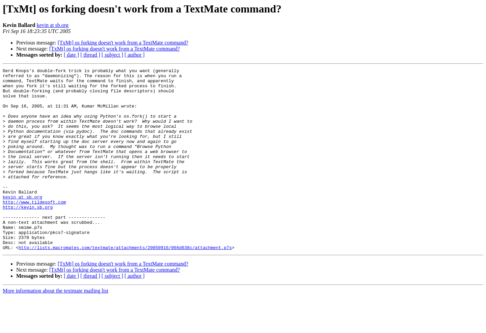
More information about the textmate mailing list (55, 327)
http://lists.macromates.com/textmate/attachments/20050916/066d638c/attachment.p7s (125, 284)
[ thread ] (90, 55)
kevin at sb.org (52, 25)
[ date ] (71, 55)
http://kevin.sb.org (28, 235)
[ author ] (135, 55)
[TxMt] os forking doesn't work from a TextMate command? (123, 43)
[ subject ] (112, 55)
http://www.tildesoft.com (34, 229)
